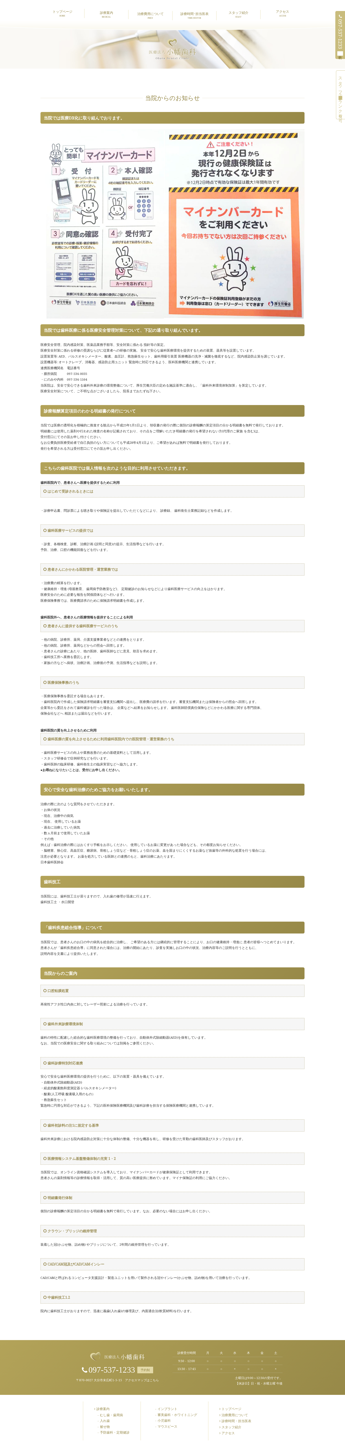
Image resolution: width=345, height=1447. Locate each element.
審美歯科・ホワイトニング (177, 1414)
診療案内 (106, 14)
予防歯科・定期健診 (115, 1432)
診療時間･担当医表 (194, 15)
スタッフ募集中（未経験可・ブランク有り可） (340, 95)
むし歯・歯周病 (111, 1415)
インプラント (167, 1409)
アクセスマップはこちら (142, 1380)
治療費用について (150, 15)
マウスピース (167, 1426)
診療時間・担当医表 (236, 1421)
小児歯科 (164, 1420)
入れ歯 (105, 1420)
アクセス (283, 13)
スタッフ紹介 (238, 14)
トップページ (62, 13)
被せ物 (105, 1426)
